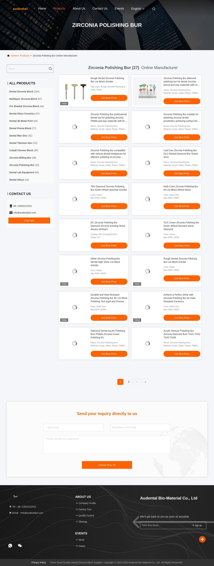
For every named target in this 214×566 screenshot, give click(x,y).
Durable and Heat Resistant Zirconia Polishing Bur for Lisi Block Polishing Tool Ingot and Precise (109, 298)
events (119, 8)
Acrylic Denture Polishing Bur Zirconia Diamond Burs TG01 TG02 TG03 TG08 (182, 334)
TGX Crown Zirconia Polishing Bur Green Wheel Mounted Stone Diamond (181, 226)
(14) (19, 179)
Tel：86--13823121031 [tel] (22, 506)
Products (59, 8)
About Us (79, 8)
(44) (26, 106)
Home (42, 8)
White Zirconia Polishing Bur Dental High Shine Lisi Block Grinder (105, 262)
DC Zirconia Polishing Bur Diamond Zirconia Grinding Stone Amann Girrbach (108, 226)
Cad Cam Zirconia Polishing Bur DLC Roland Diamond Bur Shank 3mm (181, 153)
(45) (23, 150)
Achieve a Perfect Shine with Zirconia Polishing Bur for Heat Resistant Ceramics (179, 298)
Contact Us (99, 8)
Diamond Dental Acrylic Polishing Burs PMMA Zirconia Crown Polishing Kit (108, 334)
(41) (20, 135)
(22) (23, 143)
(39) (22, 157)
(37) (24, 113)
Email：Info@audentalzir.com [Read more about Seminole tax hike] (26, 513)
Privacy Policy (38, 562)
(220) (24, 91)
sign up (197, 525)
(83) (24, 172)
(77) (22, 128)
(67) (25, 99)
